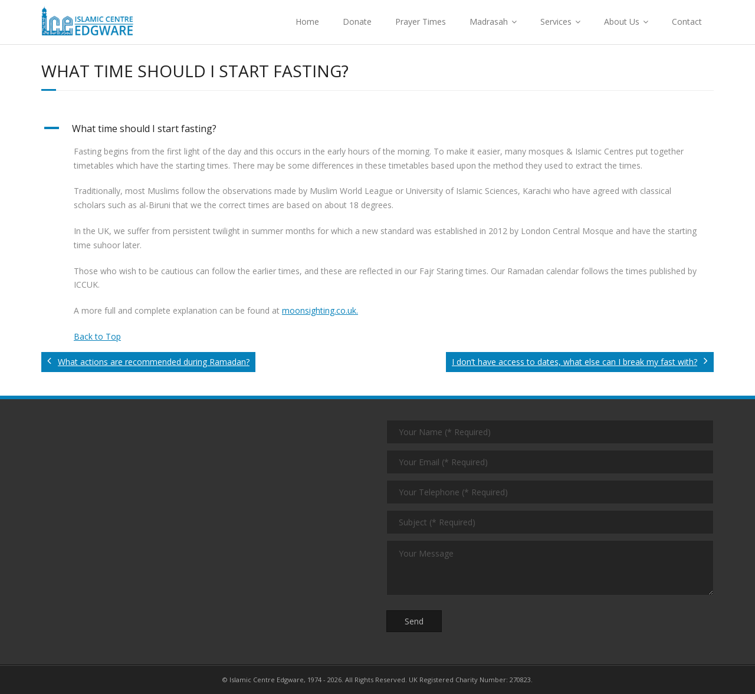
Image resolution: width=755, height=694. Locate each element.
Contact (687, 21)
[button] (377, 129)
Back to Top (97, 336)
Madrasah (489, 21)
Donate (357, 21)
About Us (621, 21)
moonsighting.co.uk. (320, 310)
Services (556, 21)
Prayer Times (420, 21)
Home (307, 21)
